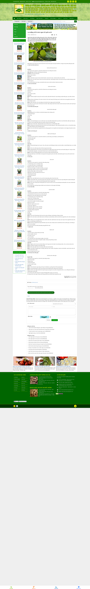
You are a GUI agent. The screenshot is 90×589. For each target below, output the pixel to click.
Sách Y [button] (60, 19)
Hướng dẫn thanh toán (19, 255)
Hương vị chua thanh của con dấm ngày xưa (36, 528)
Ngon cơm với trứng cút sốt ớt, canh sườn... (21, 547)
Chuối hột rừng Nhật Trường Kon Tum (40, 556)
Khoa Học (16, 564)
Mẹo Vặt (15, 36)
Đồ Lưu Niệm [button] (53, 19)
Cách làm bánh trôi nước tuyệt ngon (63, 547)
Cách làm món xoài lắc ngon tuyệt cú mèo (36, 521)
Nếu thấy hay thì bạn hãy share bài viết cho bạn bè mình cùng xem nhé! (40, 473)
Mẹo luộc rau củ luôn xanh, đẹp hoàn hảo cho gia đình (39, 510)
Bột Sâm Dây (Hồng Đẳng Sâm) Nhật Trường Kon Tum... (19, 145)
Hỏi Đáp (23, 571)
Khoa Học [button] (72, 19)
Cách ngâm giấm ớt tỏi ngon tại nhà (35, 518)
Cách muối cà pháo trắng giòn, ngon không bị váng (38, 508)
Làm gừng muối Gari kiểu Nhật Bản (35, 530)
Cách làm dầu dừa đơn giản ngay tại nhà (36, 527)
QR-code (16, 582)
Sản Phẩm (16, 566)
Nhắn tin (33, 588)
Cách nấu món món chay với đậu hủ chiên (36, 532)
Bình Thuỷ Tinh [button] (40, 19)
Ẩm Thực (23, 564)
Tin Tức (15, 571)
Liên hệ (23, 558)
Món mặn (16, 24)
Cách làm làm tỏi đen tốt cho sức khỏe (35, 523)
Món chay (16, 26)
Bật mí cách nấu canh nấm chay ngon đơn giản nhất (38, 534)
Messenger (79, 588)
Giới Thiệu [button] (19, 19)
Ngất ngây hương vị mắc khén (34, 514)
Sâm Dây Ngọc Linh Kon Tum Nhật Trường (41, 568)
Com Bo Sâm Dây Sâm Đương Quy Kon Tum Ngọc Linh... (19, 133)
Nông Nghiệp (24, 562)
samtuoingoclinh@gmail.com (39, 1)
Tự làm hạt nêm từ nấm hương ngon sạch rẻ (37, 512)
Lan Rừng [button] (32, 19)
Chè (15, 34)
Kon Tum (23, 566)
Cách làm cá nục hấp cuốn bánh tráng (42, 547)
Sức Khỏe (16, 562)
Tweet (28, 477)
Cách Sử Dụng (17, 560)
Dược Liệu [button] (26, 19)
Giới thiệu (16, 558)
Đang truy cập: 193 (22, 582)
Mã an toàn (30, 497)
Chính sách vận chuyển (19, 256)
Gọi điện (11, 588)
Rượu (15, 31)
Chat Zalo (56, 588)
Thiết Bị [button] (47, 19)
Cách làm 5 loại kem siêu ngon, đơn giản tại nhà (37, 525)
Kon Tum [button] (66, 19)
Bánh (15, 29)
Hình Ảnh (23, 560)
